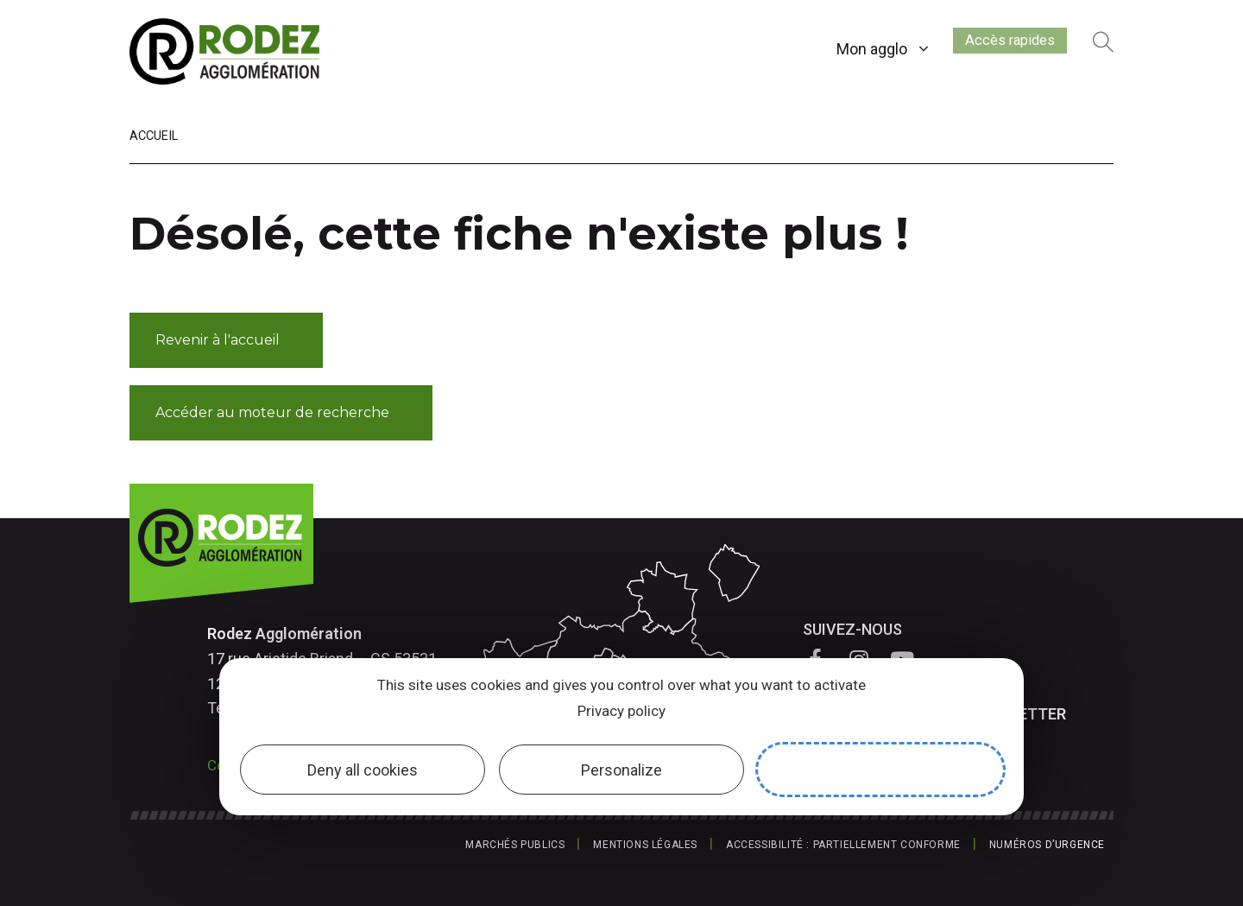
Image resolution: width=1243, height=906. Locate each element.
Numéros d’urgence (1047, 845)
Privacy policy (621, 710)
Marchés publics (515, 845)
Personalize (621, 770)
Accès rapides (997, 45)
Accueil (153, 136)
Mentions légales (645, 845)
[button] (226, 340)
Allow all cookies (880, 770)
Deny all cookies (362, 770)
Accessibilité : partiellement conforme (843, 845)
